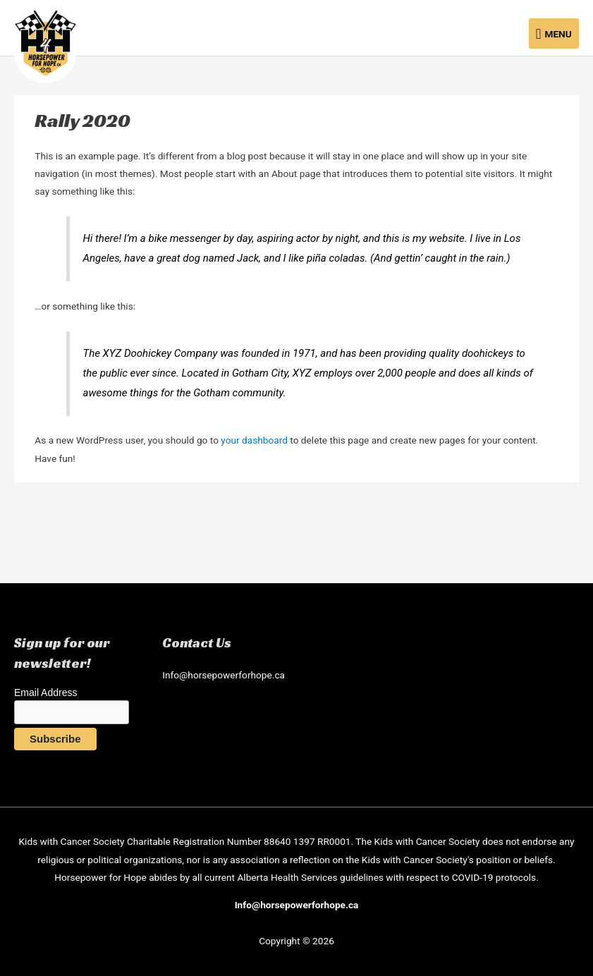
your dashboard (254, 440)
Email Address (45, 692)
